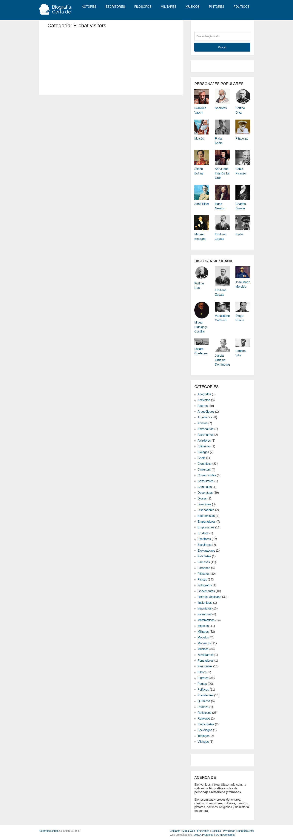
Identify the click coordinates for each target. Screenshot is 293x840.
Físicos (202, 579)
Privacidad (229, 830)
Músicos (193, 6)
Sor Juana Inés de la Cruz (222, 173)
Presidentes (205, 695)
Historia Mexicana (209, 596)
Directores (204, 504)
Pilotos (202, 672)
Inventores (205, 614)
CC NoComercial (225, 834)
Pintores (216, 6)
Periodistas (205, 666)
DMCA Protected (203, 834)
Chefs (201, 458)
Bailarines (204, 446)
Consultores (205, 481)
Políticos (241, 6)
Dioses (202, 498)
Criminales (205, 486)
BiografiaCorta (246, 830)
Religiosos (204, 712)
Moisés (199, 138)
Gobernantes (206, 591)
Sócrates (221, 108)
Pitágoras (241, 138)
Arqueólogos (206, 411)
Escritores (115, 6)
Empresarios (206, 527)
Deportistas (205, 492)
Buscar (222, 47)
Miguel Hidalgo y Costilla (200, 327)
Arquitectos (205, 417)
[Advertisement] (111, 60)
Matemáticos (206, 620)
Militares (168, 6)
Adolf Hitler (201, 203)
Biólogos (203, 452)
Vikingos (203, 741)
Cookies (216, 830)
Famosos (204, 562)
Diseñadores (206, 510)
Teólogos (203, 735)
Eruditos (203, 533)
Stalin (239, 234)
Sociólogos (205, 730)
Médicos (203, 625)
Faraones (204, 568)
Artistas (202, 423)
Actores (89, 6)
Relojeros (204, 718)
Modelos (203, 637)
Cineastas (204, 469)
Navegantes (205, 654)
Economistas (206, 515)
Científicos (205, 463)
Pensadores (205, 660)
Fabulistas (204, 556)
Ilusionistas (205, 602)
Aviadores (204, 440)
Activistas (204, 400)
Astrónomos (205, 434)
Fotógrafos (205, 585)
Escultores (205, 544)
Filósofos (143, 6)
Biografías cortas (48, 830)
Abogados (204, 394)
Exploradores (206, 550)
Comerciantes (207, 475)
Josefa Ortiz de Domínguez (222, 360)
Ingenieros (205, 608)
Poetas (202, 683)
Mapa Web (188, 830)
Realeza (203, 706)
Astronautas (205, 429)
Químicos (204, 701)
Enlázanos (203, 830)
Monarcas (204, 643)
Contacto (175, 830)
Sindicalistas (206, 724)
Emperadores (206, 521)
